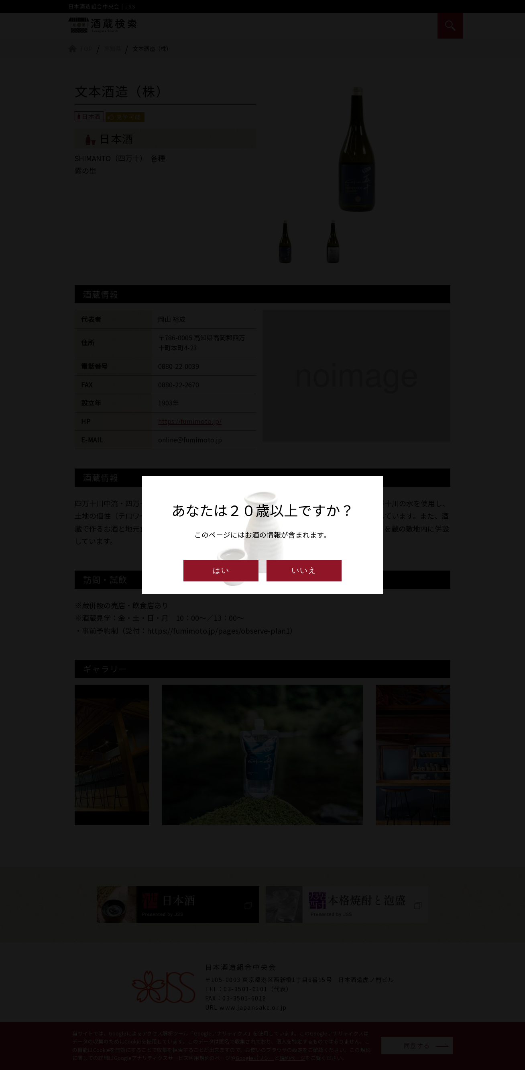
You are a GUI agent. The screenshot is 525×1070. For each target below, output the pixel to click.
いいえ (304, 570)
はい (221, 570)
